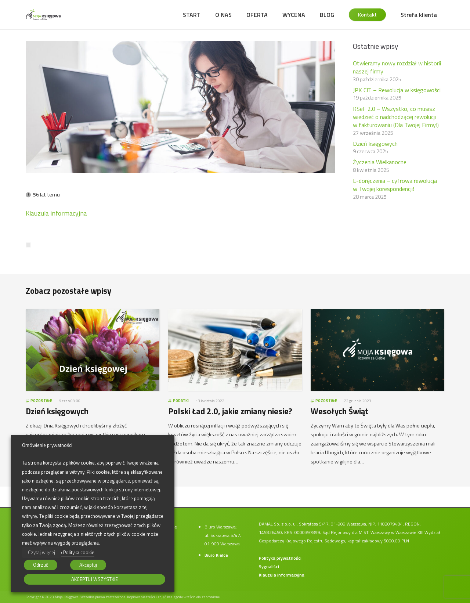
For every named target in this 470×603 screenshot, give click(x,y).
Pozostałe (41, 401)
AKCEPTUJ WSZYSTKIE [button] (94, 579)
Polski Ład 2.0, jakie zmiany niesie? (230, 411)
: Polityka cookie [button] (77, 552)
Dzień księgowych (375, 143)
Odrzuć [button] (40, 564)
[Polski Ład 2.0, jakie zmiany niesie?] (235, 313)
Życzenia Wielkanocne (379, 162)
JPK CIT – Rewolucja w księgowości (397, 90)
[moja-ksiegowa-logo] (43, 14)
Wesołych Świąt (339, 411)
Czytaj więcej (41, 552)
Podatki (181, 401)
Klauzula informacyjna (56, 213)
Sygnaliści (269, 566)
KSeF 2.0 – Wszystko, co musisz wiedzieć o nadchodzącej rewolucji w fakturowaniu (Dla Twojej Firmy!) (396, 117)
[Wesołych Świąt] (377, 313)
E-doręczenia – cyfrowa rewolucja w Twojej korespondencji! (395, 184)
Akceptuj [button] (88, 564)
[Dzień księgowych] (92, 313)
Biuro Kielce (216, 555)
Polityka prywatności (280, 558)
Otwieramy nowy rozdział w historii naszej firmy (397, 67)
